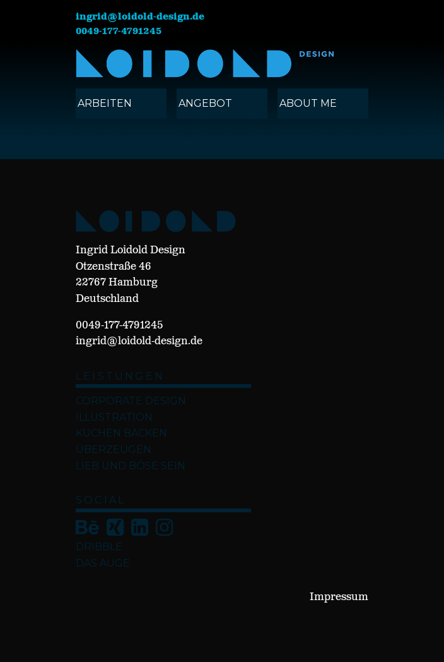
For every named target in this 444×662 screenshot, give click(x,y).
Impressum (339, 597)
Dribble (99, 547)
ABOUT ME (308, 103)
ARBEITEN (105, 103)
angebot (205, 103)
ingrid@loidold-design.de (140, 17)
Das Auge (103, 563)
